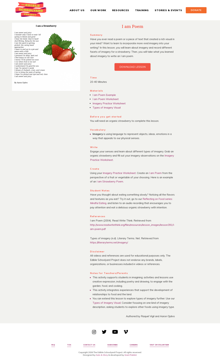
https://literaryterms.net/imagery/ (109, 242)
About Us (77, 10)
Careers (134, 345)
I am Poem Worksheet (106, 99)
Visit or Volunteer (159, 345)
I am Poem (155, 173)
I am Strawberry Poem (110, 181)
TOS (69, 345)
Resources (120, 10)
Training (142, 10)
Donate (196, 10)
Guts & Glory (102, 355)
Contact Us (89, 345)
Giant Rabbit (130, 355)
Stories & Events (168, 10)
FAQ (53, 345)
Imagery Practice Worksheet (109, 103)
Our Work (98, 10)
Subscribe (112, 345)
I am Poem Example (104, 95)
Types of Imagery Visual (107, 107)
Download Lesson (132, 66)
